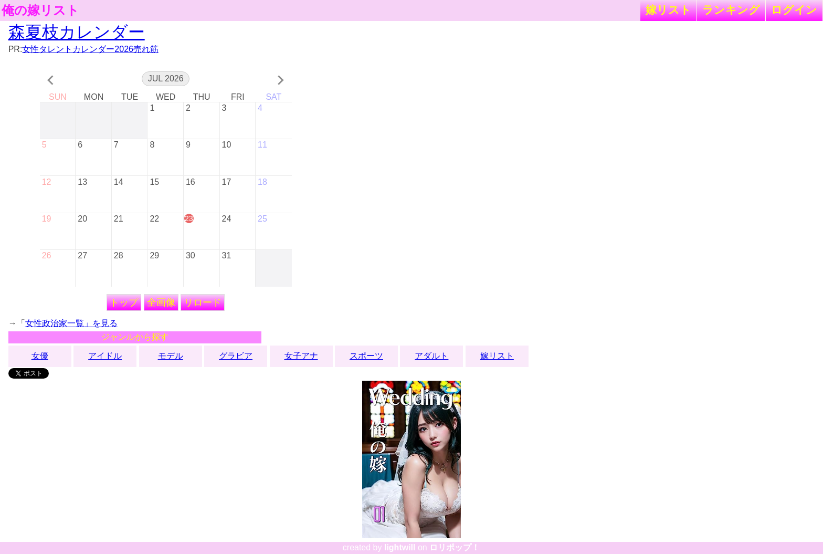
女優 (39, 355)
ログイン (794, 10)
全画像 (161, 302)
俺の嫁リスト (40, 10)
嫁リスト (668, 10)
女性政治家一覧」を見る (71, 323)
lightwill (400, 547)
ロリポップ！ (454, 547)
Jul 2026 (166, 78)
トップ (124, 302)
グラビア (235, 355)
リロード (202, 302)
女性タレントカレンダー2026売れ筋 (90, 49)
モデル (170, 355)
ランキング (731, 10)
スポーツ (366, 355)
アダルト (431, 355)
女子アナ (301, 355)
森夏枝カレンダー (76, 32)
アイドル (105, 355)
